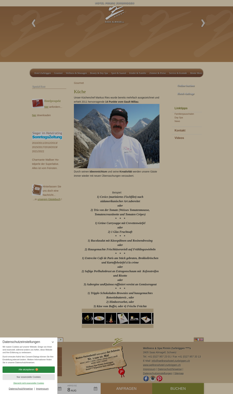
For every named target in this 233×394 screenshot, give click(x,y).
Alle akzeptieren (29, 369)
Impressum (42, 388)
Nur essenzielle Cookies (29, 377)
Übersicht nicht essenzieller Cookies (28, 383)
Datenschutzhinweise (21, 388)
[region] (29, 355)
